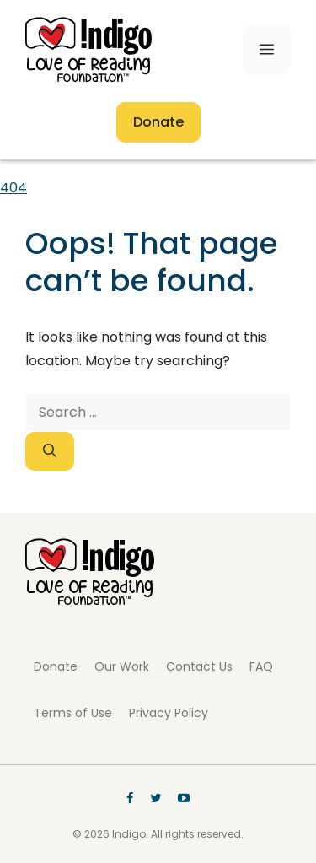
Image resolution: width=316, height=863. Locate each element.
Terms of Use (73, 712)
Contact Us (199, 666)
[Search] (49, 451)
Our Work (121, 666)
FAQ (261, 666)
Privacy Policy (168, 712)
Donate (158, 122)
